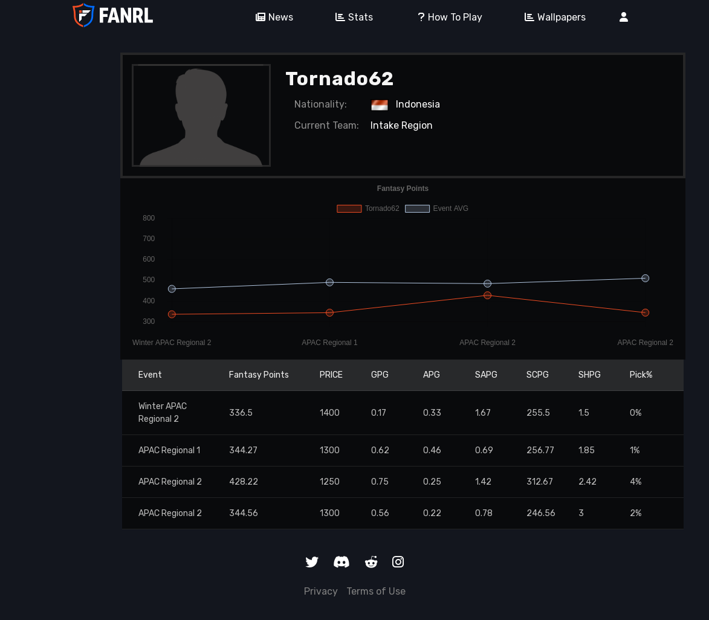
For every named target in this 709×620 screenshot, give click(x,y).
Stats (350, 17)
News (270, 17)
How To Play (444, 17)
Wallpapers (551, 17)
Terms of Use (376, 591)
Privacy (321, 591)
